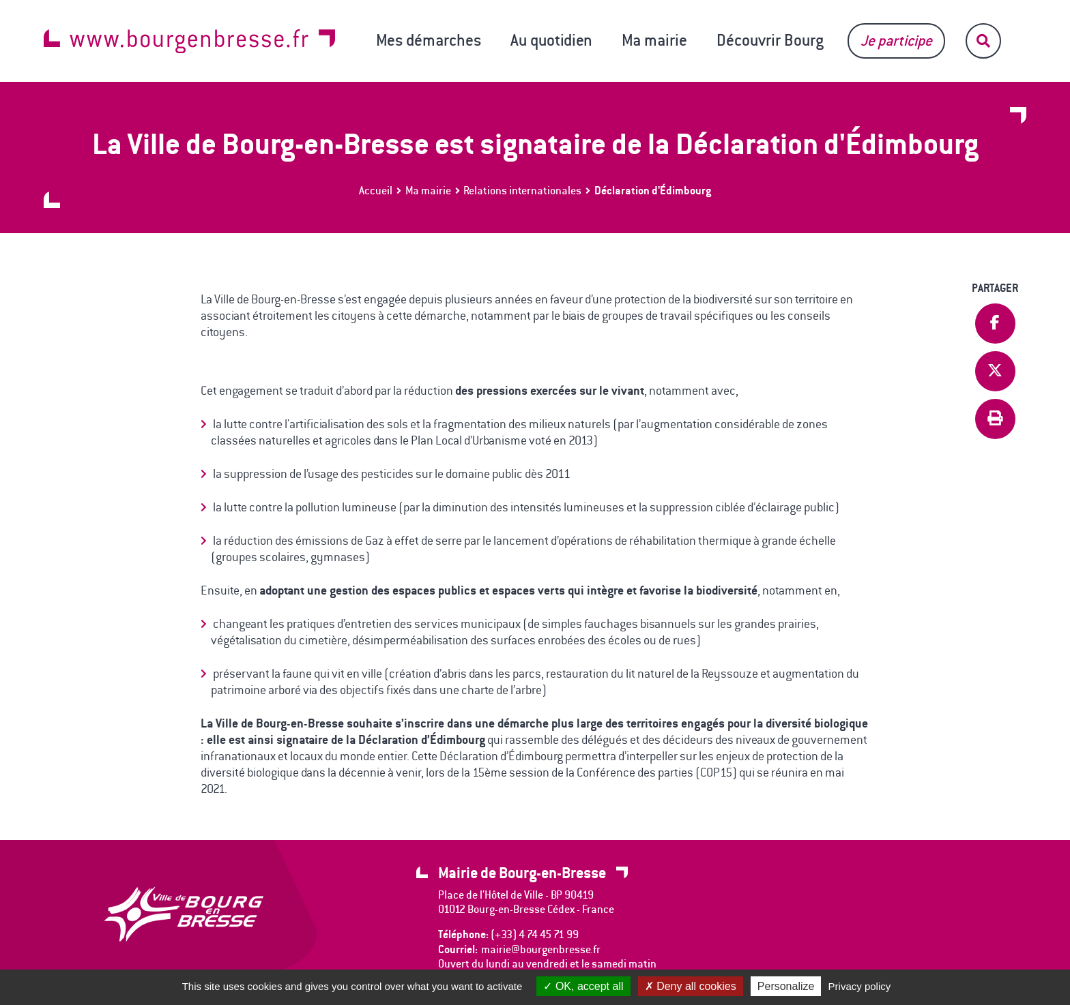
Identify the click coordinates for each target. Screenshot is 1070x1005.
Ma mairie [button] (654, 40)
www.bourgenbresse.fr (189, 41)
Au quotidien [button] (551, 40)
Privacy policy (859, 986)
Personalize (786, 986)
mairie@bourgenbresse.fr (541, 949)
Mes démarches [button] (428, 40)
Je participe (896, 40)
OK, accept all (583, 986)
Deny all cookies (690, 986)
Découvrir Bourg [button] (770, 40)
